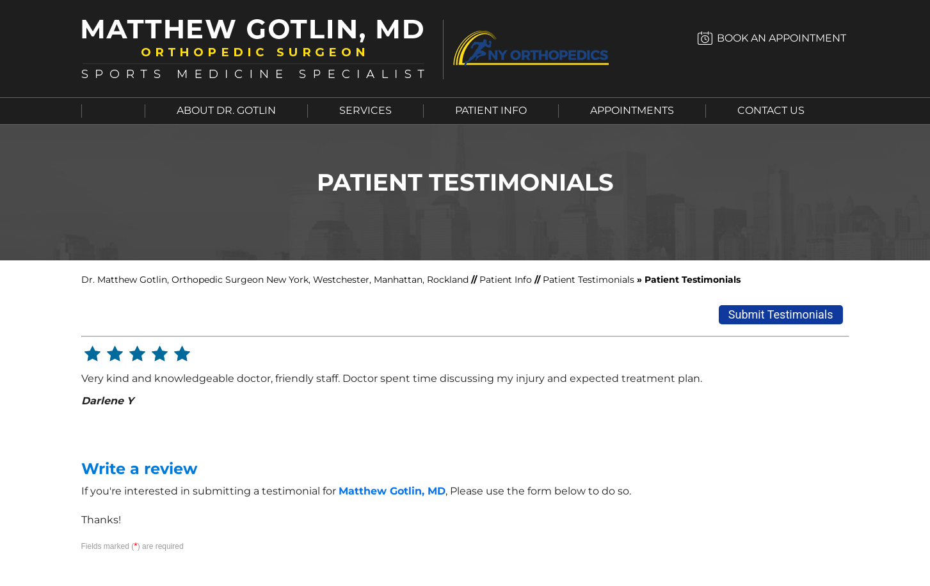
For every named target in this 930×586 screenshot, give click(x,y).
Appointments (632, 110)
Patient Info (491, 110)
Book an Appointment (781, 38)
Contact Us (771, 110)
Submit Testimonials (780, 314)
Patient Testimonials (588, 279)
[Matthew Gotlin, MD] (260, 48)
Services (365, 110)
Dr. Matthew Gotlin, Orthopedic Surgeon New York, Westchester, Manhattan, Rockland (276, 279)
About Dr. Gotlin (226, 110)
